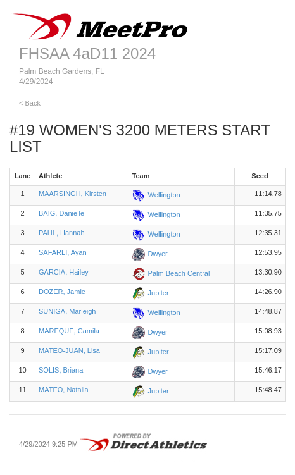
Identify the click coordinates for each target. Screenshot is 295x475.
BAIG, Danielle (61, 213)
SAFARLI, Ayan (63, 252)
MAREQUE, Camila (69, 331)
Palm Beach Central (179, 273)
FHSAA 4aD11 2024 (87, 53)
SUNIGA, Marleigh (67, 311)
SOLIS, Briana (61, 370)
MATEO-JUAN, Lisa (69, 350)
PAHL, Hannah (62, 233)
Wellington (164, 195)
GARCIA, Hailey (64, 272)
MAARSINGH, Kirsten (72, 193)
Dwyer (158, 253)
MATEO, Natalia (64, 389)
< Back (30, 103)
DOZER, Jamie (62, 291)
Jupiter (158, 293)
